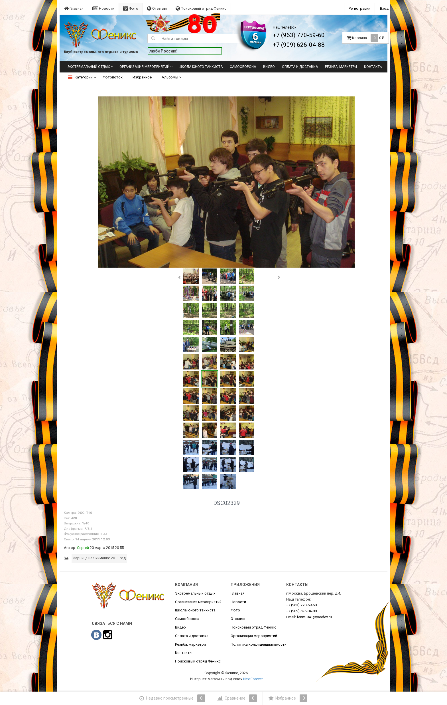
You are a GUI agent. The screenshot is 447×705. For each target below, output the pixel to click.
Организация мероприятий (144, 67)
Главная (74, 8)
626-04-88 (301, 611)
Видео (269, 67)
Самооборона (243, 67)
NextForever (253, 679)
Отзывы (157, 8)
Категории (80, 77)
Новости (103, 8)
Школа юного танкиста (201, 67)
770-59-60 (301, 605)
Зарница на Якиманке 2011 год (99, 558)
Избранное (142, 77)
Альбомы (171, 77)
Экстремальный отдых (88, 67)
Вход (384, 8)
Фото (130, 8)
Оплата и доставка (300, 67)
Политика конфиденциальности (259, 644)
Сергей (83, 548)
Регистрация (359, 8)
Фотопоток (113, 77)
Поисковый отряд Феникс (201, 8)
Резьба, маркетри (341, 67)
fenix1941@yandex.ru (314, 617)
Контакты (373, 67)
